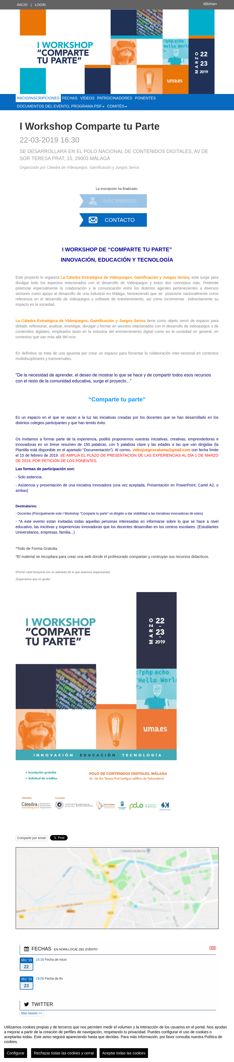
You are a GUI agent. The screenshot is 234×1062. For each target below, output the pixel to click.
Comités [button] (117, 106)
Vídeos (87, 98)
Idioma (210, 4)
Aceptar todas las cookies (124, 1053)
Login (40, 5)
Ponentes (145, 98)
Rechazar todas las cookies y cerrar (64, 1053)
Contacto (119, 220)
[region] (117, 1039)
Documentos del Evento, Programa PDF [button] (60, 106)
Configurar (15, 1053)
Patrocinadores (114, 98)
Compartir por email (31, 838)
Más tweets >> (31, 1013)
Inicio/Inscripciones (38, 98)
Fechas (70, 98)
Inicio (22, 5)
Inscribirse (120, 201)
